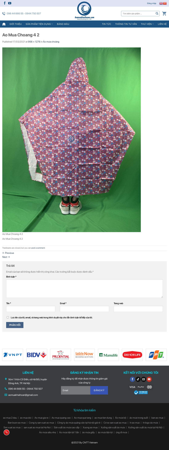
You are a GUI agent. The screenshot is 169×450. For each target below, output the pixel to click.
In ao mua (135, 422)
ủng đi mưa (121, 432)
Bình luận (11, 276)
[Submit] (157, 13)
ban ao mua (157, 417)
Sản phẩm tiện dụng (39, 23)
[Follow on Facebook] (4, 3)
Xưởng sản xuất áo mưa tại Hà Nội (145, 427)
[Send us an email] (143, 379)
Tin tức (106, 24)
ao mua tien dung (103, 417)
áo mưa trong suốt (139, 417)
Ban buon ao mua (17, 422)
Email (63, 303)
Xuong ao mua (90, 427)
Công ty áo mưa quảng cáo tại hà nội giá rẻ (78, 422)
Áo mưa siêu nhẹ (47, 432)
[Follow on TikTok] (138, 379)
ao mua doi (25, 417)
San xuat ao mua (12, 427)
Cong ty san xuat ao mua (41, 422)
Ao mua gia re (41, 417)
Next (6, 256)
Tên (8, 303)
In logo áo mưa (150, 422)
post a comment (38, 248)
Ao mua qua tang (82, 417)
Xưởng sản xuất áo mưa (113, 427)
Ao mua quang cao (61, 417)
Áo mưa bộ (120, 417)
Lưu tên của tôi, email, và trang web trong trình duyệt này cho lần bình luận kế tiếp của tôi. (52, 317)
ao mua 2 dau (10, 417)
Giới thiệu (16, 24)
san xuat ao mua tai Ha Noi (37, 427)
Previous (8, 252)
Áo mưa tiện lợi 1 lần (69, 432)
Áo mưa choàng (51, 41)
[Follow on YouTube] (9, 3)
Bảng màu (63, 24)
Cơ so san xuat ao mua (115, 422)
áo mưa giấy (88, 432)
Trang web (118, 303)
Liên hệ (162, 24)
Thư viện (147, 23)
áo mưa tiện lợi (105, 432)
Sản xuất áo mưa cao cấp (66, 427)
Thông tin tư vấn (126, 24)
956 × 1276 (34, 41)
